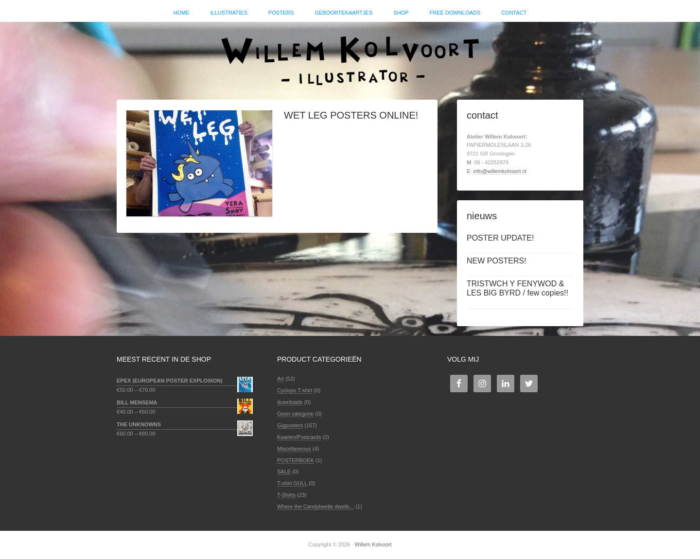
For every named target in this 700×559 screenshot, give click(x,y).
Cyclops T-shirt (295, 390)
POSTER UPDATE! (500, 238)
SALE (284, 471)
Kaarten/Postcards (299, 437)
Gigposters (290, 425)
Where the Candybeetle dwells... (315, 506)
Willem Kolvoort (350, 56)
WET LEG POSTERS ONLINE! (351, 115)
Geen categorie (295, 414)
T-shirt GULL (292, 483)
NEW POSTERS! (496, 261)
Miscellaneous (294, 449)
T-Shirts (286, 495)
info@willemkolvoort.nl (499, 171)
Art (280, 379)
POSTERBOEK (295, 460)
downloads (290, 402)
